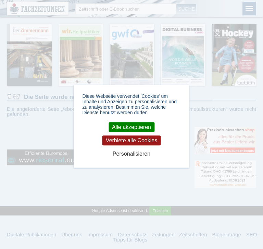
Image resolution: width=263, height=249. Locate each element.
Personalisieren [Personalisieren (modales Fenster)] (131, 154)
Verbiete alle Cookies (131, 140)
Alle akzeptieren (131, 127)
